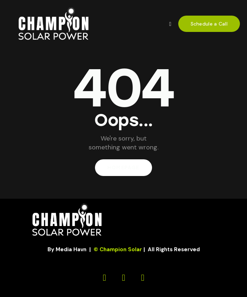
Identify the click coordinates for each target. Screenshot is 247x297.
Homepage (123, 168)
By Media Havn (66, 249)
